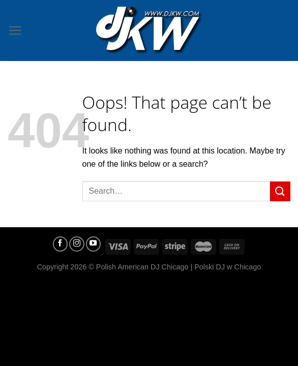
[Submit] (280, 191)
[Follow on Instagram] (76, 244)
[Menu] (15, 30)
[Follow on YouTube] (93, 244)
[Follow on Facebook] (60, 244)
